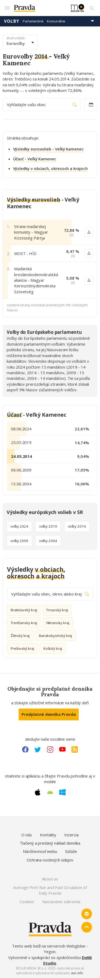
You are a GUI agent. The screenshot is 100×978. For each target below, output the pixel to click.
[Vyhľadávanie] (92, 8)
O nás (26, 834)
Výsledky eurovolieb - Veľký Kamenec (48, 149)
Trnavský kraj (57, 610)
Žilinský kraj (20, 635)
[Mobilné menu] (7, 8)
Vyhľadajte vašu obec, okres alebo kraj (50, 594)
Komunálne (56, 21)
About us (50, 879)
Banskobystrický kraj (55, 635)
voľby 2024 (19, 526)
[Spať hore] (86, 927)
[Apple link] (37, 792)
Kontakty (48, 834)
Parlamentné (33, 21)
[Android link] (50, 792)
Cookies (27, 901)
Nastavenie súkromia (61, 901)
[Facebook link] (25, 749)
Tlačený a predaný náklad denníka (50, 843)
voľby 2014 (77, 526)
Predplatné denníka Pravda (48, 714)
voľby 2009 (19, 540)
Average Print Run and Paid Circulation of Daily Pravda (50, 890)
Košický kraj (52, 648)
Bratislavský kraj (24, 610)
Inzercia (71, 834)
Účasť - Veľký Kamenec (34, 158)
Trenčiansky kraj (24, 622)
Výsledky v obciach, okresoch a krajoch (50, 168)
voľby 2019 (48, 526)
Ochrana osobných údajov (50, 860)
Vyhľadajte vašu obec (42, 104)
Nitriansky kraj (57, 622)
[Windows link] (62, 792)
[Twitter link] (37, 749)
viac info (77, 973)
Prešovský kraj (22, 648)
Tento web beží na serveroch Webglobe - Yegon (50, 948)
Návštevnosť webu (40, 851)
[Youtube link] (62, 749)
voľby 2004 (48, 540)
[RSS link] (74, 749)
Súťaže (71, 851)
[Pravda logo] (39, 8)
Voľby (11, 21)
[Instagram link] (50, 749)
